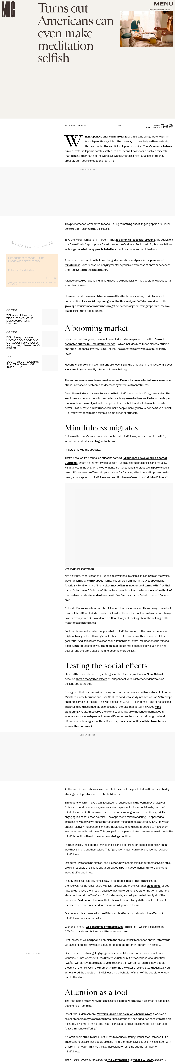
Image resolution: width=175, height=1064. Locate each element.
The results (72, 802)
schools (83, 364)
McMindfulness (156, 477)
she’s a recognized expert (91, 679)
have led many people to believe (96, 249)
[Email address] (32, 272)
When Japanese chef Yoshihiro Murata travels (112, 136)
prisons (104, 364)
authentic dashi (158, 141)
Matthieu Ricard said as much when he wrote (124, 1014)
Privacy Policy (12, 286)
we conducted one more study (104, 926)
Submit (50, 280)
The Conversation (118, 1059)
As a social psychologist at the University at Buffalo (114, 301)
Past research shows (90, 900)
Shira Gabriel (155, 674)
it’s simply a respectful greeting (135, 239)
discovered (153, 885)
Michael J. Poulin (143, 1059)
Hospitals (71, 364)
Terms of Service (48, 284)
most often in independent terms (131, 585)
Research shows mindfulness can (141, 380)
